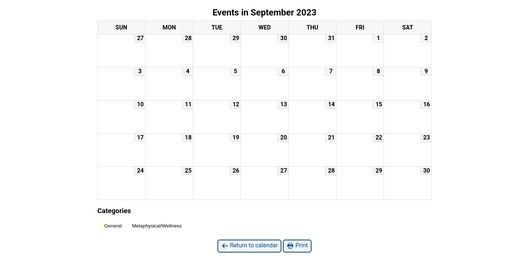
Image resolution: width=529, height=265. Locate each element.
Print (297, 246)
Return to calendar (249, 246)
